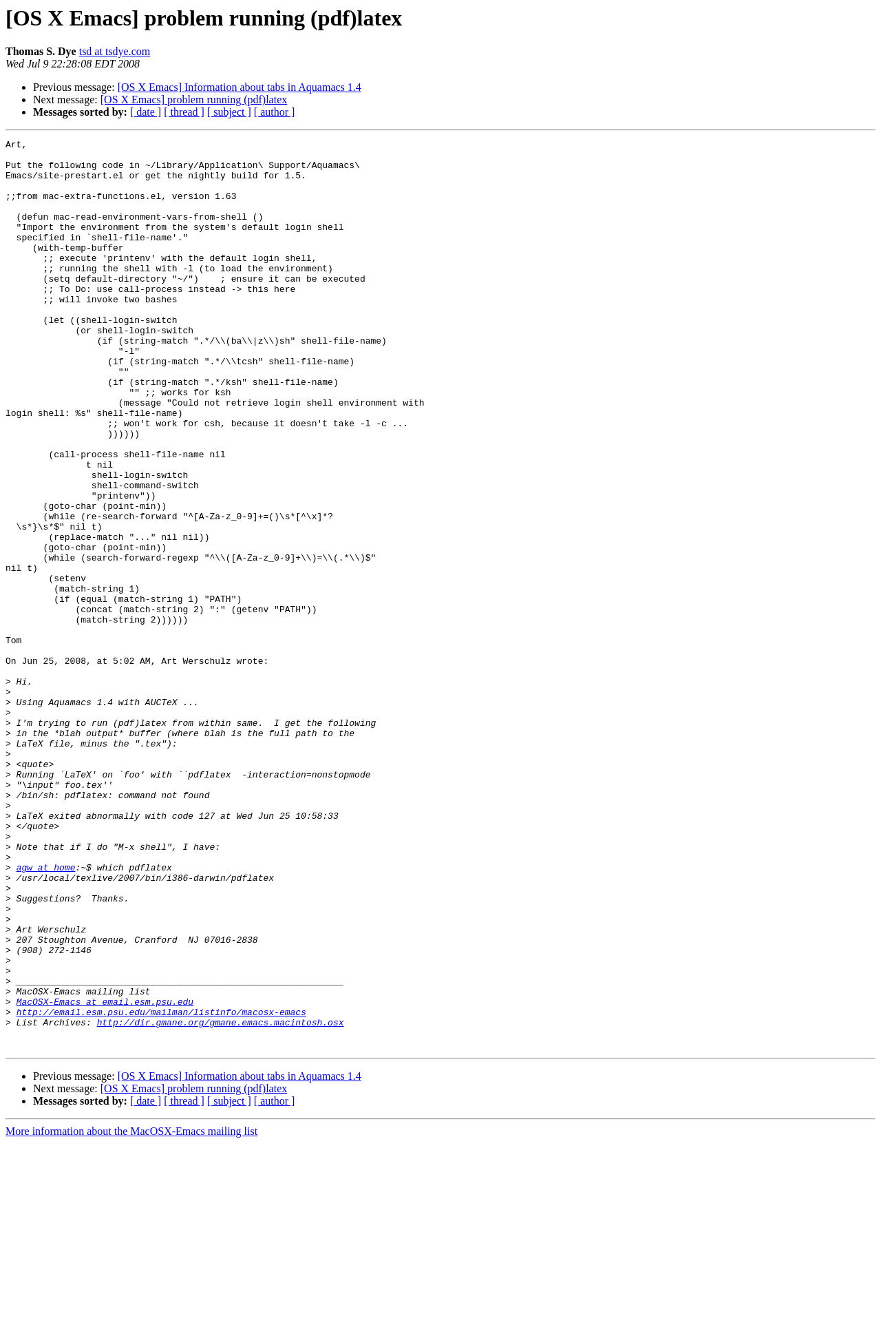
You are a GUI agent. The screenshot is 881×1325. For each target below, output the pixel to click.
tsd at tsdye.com (115, 51)
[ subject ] (229, 112)
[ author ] (274, 112)
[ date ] (145, 112)
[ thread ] (184, 112)
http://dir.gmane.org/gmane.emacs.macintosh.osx (220, 1199)
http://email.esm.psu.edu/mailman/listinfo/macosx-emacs (161, 1187)
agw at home (46, 1014)
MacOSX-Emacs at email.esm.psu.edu (105, 1175)
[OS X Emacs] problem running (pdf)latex (193, 99)
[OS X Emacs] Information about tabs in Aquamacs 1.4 (239, 87)
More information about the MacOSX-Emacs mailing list (131, 1313)
